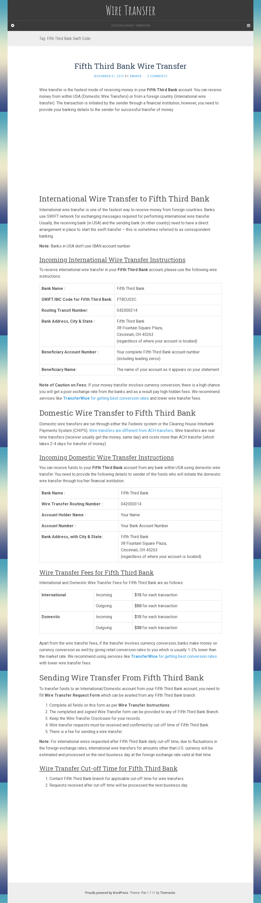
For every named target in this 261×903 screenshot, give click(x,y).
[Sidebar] (13, 26)
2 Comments (157, 76)
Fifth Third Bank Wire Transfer (130, 66)
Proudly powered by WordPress (106, 893)
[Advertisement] (130, 152)
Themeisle (167, 893)
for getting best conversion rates (106, 398)
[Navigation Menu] (248, 26)
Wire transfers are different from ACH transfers (131, 430)
